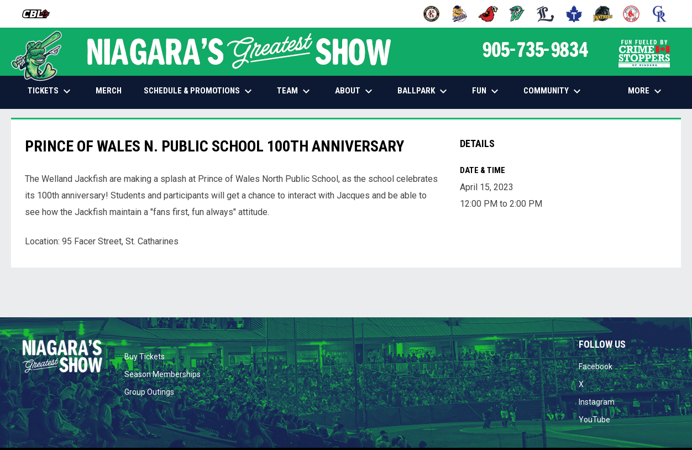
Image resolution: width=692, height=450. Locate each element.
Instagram (597, 401)
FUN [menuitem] (486, 91)
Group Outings (149, 392)
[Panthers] (603, 14)
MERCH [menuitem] (113, 90)
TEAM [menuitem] (295, 91)
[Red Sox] (631, 14)
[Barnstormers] (431, 14)
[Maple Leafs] (574, 14)
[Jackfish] (517, 14)
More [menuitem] (646, 91)
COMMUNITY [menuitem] (553, 91)
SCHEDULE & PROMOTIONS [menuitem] (199, 91)
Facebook (595, 366)
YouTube (594, 419)
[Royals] (659, 14)
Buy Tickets (144, 356)
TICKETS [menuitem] (51, 91)
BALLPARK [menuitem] (423, 91)
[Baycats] (460, 14)
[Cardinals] (488, 14)
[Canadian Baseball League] (40, 14)
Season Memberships (162, 374)
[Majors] (546, 14)
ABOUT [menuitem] (355, 91)
